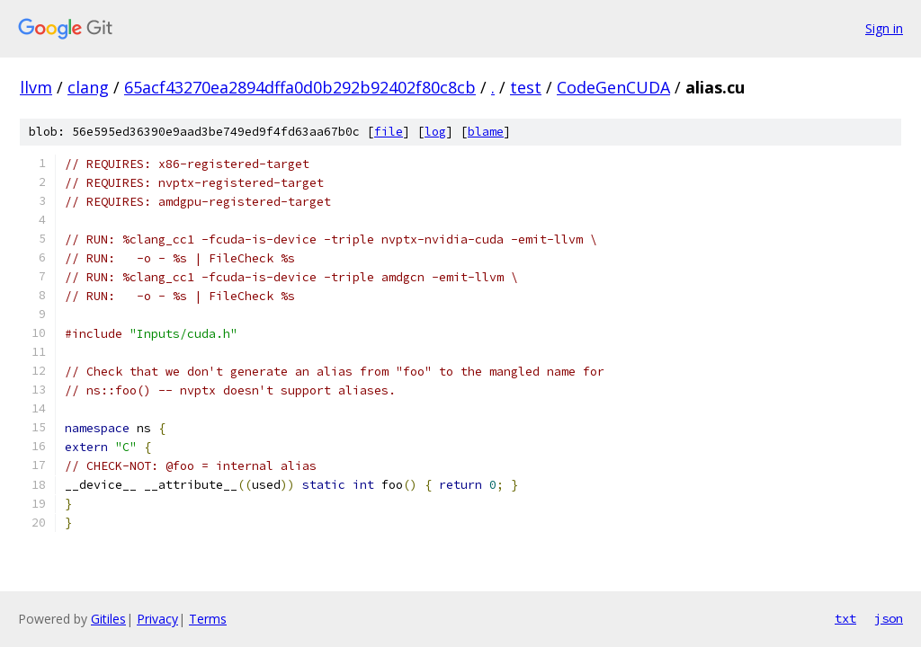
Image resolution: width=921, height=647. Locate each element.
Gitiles (108, 618)
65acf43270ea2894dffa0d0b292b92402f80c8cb (300, 87)
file (388, 131)
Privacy (157, 618)
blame (486, 131)
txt (845, 618)
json (888, 618)
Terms (208, 618)
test (525, 87)
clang (88, 87)
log (435, 131)
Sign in (884, 28)
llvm (36, 87)
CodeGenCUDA (613, 87)
